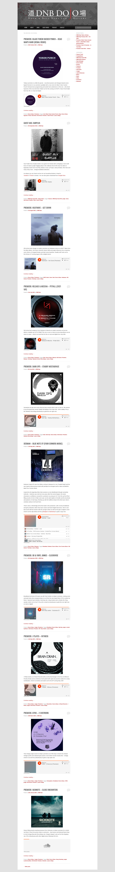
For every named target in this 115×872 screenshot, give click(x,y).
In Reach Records (63, 704)
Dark (54, 277)
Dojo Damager (79, 61)
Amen (50, 277)
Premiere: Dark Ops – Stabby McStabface (41, 366)
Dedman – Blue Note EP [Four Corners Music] (43, 443)
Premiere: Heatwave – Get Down (37, 207)
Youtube (26, 175)
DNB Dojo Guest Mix (32, 198)
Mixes (42, 198)
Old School (39, 115)
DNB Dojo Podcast (81, 59)
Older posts (27, 866)
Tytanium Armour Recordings (39, 359)
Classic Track (79, 54)
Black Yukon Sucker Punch (52, 114)
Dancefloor (49, 704)
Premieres (36, 114)
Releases (36, 546)
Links (38, 27)
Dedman (50, 546)
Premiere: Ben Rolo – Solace (83, 48)
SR (39, 628)
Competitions (79, 56)
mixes (67, 198)
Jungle (39, 198)
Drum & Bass (31, 114)
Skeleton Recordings (28, 436)
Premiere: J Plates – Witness (36, 636)
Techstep (34, 278)
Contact (62, 27)
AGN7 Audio (46, 277)
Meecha (54, 357)
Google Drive (61, 175)
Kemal (29, 115)
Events (78, 64)
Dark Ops (48, 434)
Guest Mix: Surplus (32, 123)
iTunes (31, 175)
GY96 (66, 781)
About (32, 27)
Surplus (31, 200)
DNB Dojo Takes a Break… (82, 35)
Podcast (54, 27)
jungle (63, 198)
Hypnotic (26, 115)
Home (25, 27)
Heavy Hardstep (59, 859)
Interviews (78, 69)
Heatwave (64, 277)
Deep (60, 114)
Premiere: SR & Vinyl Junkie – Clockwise (41, 555)
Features (78, 66)
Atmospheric (50, 781)
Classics (50, 198)
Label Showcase (80, 73)
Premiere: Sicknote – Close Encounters (41, 789)
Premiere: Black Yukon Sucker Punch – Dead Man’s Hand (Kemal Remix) (43, 40)
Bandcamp (52, 511)
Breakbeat (45, 546)
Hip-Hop (60, 627)
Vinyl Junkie (43, 628)
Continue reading (29, 110)
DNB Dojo (40, 45)
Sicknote (44, 860)
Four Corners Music (63, 546)
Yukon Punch (50, 115)
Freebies (78, 67)
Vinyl (34, 200)
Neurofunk (34, 115)
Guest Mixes (46, 27)
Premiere (45, 115)
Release (25, 359)
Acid (44, 114)
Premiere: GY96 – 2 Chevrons (36, 712)
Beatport (45, 511)
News (77, 76)
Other (77, 78)
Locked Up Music (28, 860)
